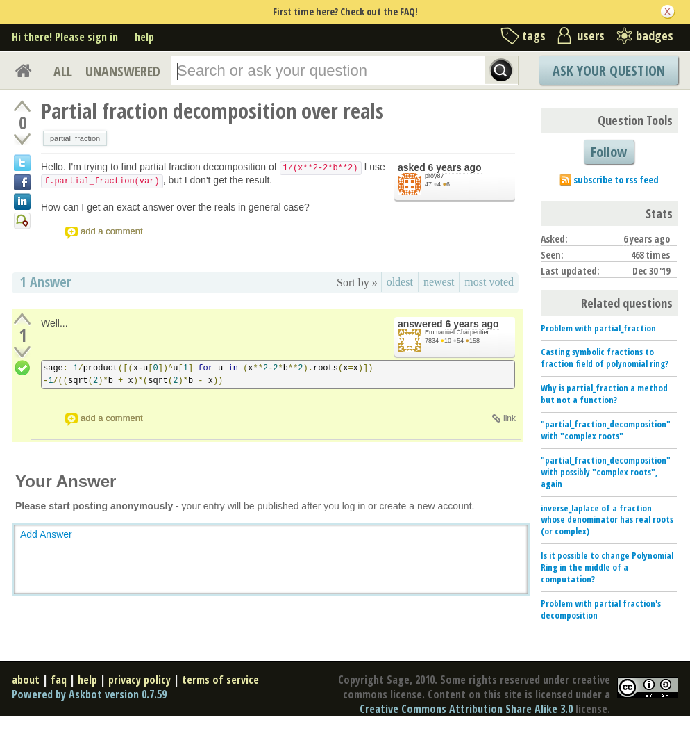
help (144, 36)
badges (654, 35)
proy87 (434, 175)
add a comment (112, 231)
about (26, 679)
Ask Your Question (609, 70)
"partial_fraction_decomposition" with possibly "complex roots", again (606, 472)
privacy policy (139, 679)
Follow (609, 151)
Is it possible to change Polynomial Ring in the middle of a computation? (607, 567)
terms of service (220, 679)
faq (59, 679)
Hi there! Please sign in (65, 36)
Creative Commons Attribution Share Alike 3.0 (466, 708)
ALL (62, 71)
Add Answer (46, 534)
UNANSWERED (122, 71)
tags (534, 35)
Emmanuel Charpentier (457, 332)
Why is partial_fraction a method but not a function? (604, 394)
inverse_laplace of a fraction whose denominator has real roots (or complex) (607, 520)
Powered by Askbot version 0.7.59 (89, 694)
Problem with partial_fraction (598, 328)
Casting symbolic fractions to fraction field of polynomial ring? (604, 357)
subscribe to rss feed (616, 179)
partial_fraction (75, 138)
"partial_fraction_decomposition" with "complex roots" (606, 430)
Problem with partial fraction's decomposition (601, 609)
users (591, 35)
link (509, 418)
